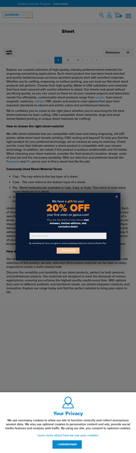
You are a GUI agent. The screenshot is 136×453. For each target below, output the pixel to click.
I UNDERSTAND (67, 444)
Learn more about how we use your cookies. (68, 435)
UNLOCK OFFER (68, 250)
